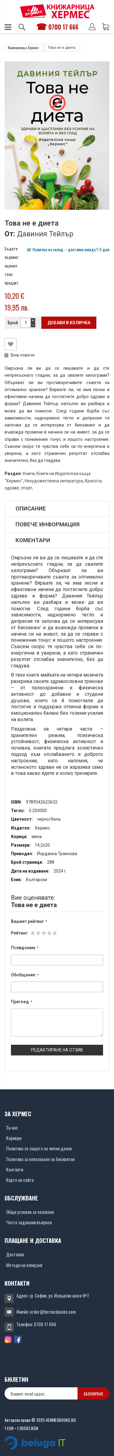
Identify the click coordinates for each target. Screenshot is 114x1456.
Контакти (14, 1169)
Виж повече (20, 355)
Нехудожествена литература (54, 480)
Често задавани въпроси (29, 1222)
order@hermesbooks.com (53, 1311)
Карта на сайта (20, 1179)
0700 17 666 (63, 26)
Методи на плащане (24, 1265)
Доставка (15, 1254)
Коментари (33, 540)
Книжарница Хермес (23, 47)
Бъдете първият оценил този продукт (12, 265)
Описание (31, 508)
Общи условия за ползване (30, 1211)
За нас (12, 1127)
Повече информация (48, 524)
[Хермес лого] (57, 11)
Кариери (13, 1138)
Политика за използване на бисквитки (40, 1159)
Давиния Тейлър (45, 234)
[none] (41, 1393)
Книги (29, 473)
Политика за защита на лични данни (39, 1148)
